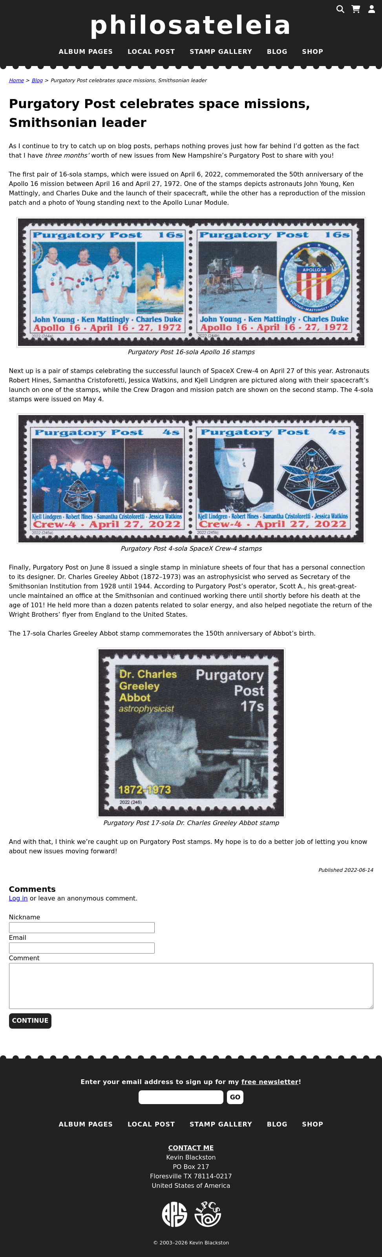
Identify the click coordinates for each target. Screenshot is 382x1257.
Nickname (24, 917)
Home (16, 80)
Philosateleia (191, 25)
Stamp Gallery (221, 51)
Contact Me (191, 1148)
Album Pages (85, 51)
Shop (312, 51)
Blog (277, 51)
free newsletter (269, 1082)
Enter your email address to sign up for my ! (191, 1082)
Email (17, 937)
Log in (18, 898)
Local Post (151, 51)
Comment (24, 958)
